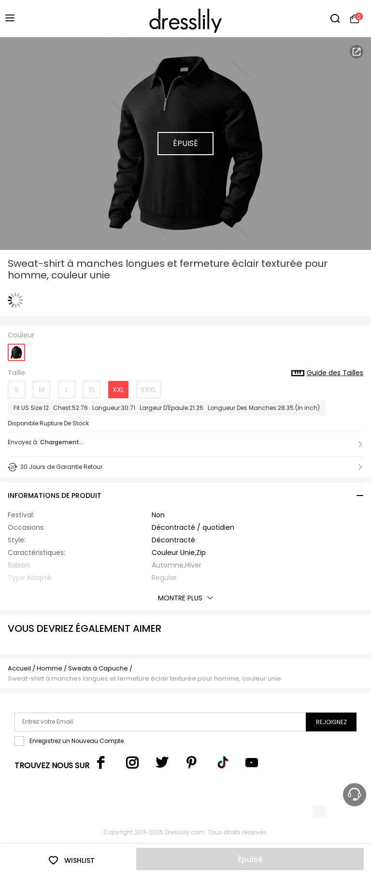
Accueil (19, 668)
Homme (49, 668)
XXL (118, 389)
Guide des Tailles (327, 373)
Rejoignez (331, 722)
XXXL (149, 389)
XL (92, 389)
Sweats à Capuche (98, 668)
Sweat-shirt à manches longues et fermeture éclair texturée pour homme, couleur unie (144, 678)
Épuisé (250, 859)
